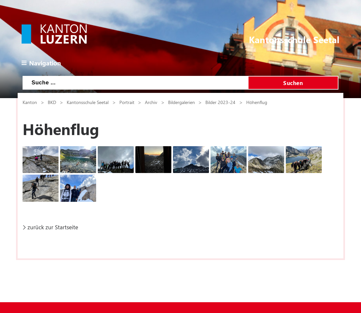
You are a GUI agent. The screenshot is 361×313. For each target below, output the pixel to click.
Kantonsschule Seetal (88, 102)
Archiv (151, 102)
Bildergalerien (181, 102)
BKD (52, 102)
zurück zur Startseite (52, 227)
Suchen (293, 82)
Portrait (126, 102)
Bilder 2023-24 (220, 102)
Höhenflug (256, 102)
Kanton (30, 102)
